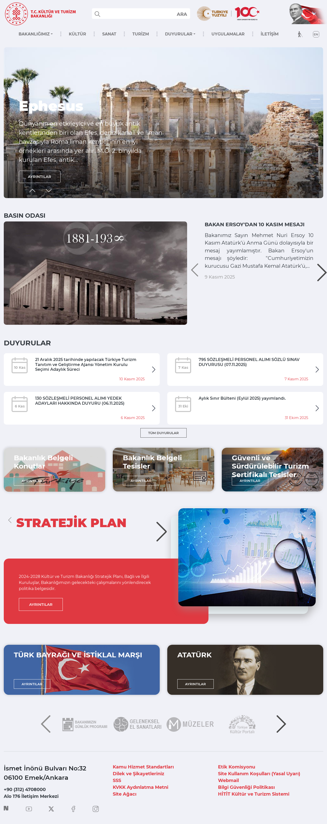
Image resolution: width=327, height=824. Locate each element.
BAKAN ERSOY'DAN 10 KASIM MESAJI (250, 228)
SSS (117, 780)
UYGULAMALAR (228, 34)
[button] (316, 99)
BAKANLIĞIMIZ (34, 34)
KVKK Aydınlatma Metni (140, 787)
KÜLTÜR (77, 34)
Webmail (228, 780)
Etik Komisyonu (236, 767)
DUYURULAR (178, 34)
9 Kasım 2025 (220, 310)
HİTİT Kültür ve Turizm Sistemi (253, 794)
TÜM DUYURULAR (163, 433)
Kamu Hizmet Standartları (143, 767)
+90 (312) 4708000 (25, 789)
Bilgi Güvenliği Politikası (246, 787)
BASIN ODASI (24, 215)
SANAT (109, 34)
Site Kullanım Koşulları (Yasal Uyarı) (259, 773)
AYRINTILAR (40, 176)
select (181, 14)
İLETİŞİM (270, 34)
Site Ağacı (124, 794)
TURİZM (140, 34)
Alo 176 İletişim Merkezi (31, 796)
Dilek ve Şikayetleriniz (138, 773)
